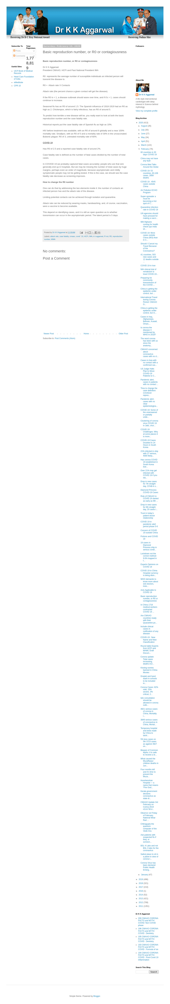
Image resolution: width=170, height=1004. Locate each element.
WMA (53, 239)
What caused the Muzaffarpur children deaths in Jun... (149, 762)
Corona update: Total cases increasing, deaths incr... (147, 660)
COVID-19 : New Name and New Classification (149, 639)
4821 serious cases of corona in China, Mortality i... (149, 712)
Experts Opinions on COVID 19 (149, 565)
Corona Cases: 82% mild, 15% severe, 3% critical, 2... (149, 690)
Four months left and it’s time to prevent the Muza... (148, 773)
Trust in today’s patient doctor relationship (148, 515)
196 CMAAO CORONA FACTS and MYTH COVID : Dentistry (148, 930)
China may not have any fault (149, 159)
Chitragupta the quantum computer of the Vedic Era (149, 827)
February (145, 149)
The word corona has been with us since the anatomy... (149, 342)
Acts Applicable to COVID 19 (148, 591)
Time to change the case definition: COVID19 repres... (149, 391)
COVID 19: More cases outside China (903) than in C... (149, 236)
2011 (141, 906)
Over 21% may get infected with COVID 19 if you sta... (149, 474)
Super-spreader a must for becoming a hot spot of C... (148, 200)
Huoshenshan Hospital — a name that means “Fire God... (149, 784)
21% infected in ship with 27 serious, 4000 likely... (149, 453)
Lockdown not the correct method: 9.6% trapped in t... (149, 557)
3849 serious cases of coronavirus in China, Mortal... (149, 722)
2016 (141, 891)
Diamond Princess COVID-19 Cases (149, 491)
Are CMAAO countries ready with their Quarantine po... (149, 619)
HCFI (86, 236)
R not (106, 236)
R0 (111, 236)
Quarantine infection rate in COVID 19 (149, 208)
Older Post (123, 333)
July (143, 130)
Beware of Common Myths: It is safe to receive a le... (149, 752)
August (144, 126)
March (144, 145)
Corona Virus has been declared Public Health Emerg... (148, 866)
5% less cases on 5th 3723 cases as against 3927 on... (149, 742)
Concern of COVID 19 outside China (149, 531)
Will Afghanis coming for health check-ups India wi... (149, 225)
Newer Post (49, 333)
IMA (90, 236)
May (143, 137)
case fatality (64, 236)
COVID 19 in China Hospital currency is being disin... (149, 572)
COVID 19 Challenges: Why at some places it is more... (149, 433)
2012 (141, 902)
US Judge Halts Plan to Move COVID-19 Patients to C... (148, 372)
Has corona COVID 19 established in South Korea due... (149, 463)
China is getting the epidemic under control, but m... (149, 310)
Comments (19, 56)
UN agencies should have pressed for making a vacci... (149, 215)
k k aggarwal (98, 236)
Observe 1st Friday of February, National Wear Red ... (149, 816)
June (143, 133)
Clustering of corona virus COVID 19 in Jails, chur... (149, 423)
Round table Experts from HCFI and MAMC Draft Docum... (149, 649)
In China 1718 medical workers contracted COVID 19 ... (149, 608)
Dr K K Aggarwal (146, 95)
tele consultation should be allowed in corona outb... (149, 701)
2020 (141, 123)
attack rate (54, 236)
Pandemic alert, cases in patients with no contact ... (149, 382)
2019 (141, 879)
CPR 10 (17, 86)
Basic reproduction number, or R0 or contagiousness (149, 598)
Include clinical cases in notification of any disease (149, 630)
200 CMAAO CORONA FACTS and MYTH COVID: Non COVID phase (148, 921)
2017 (141, 887)
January (145, 874)
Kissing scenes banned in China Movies (149, 670)
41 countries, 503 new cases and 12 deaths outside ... (150, 258)
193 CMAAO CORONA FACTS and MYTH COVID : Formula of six (148, 947)
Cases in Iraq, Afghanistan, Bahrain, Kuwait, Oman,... (149, 320)
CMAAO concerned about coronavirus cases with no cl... (150, 353)
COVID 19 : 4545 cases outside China (148, 184)
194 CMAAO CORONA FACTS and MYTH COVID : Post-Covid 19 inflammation (148, 956)
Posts (17, 51)
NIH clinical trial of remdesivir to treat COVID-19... (149, 271)
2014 (141, 895)
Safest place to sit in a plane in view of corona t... (149, 856)
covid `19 (79, 236)
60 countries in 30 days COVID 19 (149, 153)
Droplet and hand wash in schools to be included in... (149, 679)
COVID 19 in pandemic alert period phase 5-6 (149, 524)
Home (86, 333)
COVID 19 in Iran (148, 265)
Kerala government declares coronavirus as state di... (149, 794)
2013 (141, 898)
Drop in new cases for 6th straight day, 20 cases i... (149, 507)
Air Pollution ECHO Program (149, 191)
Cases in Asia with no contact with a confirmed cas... (149, 362)
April (143, 141)
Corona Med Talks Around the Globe (149, 165)
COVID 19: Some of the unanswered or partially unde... (149, 413)
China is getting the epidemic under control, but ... (149, 291)
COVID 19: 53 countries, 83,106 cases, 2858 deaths (149, 174)
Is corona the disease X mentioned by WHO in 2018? (148, 331)
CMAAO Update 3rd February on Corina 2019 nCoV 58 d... (149, 805)
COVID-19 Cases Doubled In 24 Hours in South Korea (148, 443)
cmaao (72, 236)
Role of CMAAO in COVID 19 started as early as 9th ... (150, 498)
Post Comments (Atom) (65, 338)
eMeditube (18, 82)
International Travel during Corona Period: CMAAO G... (149, 301)
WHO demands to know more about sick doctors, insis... (149, 582)
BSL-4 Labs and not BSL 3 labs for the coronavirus (150, 848)
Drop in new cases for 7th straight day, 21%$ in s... (149, 483)
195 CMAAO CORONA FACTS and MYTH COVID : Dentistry (148, 939)
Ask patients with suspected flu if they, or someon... (148, 838)
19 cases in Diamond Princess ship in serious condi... (149, 546)
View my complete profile (146, 111)
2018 (141, 883)
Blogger (96, 996)
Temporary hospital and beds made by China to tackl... (149, 731)
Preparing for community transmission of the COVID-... (148, 281)
